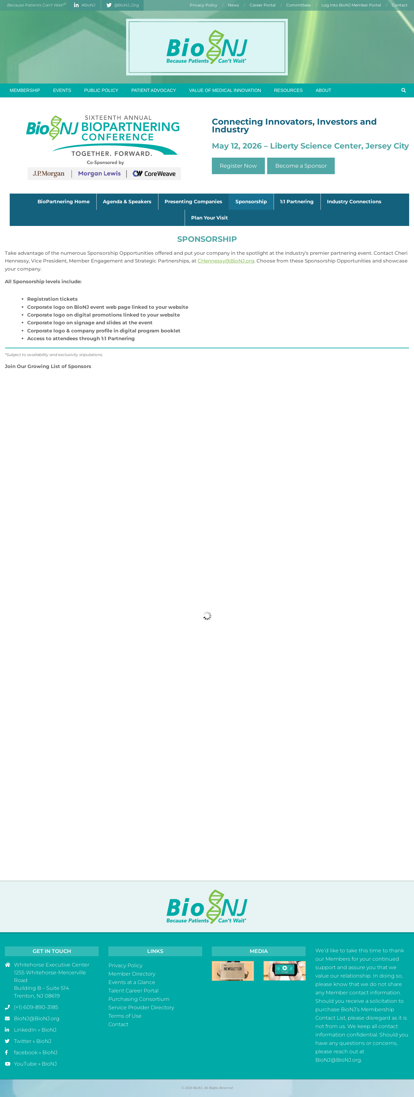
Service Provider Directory (141, 1007)
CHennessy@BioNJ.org (226, 261)
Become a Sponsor (301, 165)
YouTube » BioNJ (35, 1064)
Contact (118, 1024)
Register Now (238, 165)
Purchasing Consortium (138, 999)
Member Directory (131, 974)
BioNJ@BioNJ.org (37, 1018)
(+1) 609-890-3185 (36, 1007)
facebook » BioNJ (36, 1052)
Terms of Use (125, 1016)
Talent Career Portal (133, 991)
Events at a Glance (131, 982)
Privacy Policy (125, 965)
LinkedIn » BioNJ (35, 1030)
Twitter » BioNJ (32, 1041)
